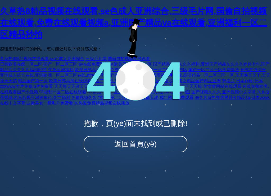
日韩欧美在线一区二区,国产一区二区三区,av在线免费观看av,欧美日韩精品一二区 (76, 64)
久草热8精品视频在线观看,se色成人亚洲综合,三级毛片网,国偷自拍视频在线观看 (75, 58)
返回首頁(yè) (135, 144)
